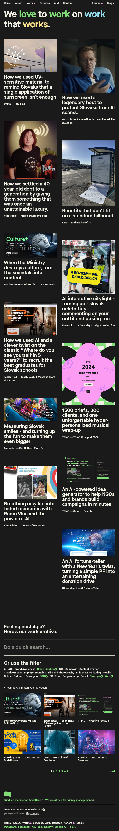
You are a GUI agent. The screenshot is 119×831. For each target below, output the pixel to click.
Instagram (10, 827)
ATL (10, 669)
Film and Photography (61, 672)
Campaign (71, 669)
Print (58, 676)
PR (51, 676)
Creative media (13, 672)
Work (30, 3)
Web (107, 676)
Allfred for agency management (73, 800)
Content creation (89, 669)
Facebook (24, 827)
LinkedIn (60, 827)
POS (42, 676)
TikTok (71, 827)
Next (112, 771)
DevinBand (34, 800)
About (18, 3)
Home (7, 3)
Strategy (95, 676)
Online (8, 676)
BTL (61, 669)
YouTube (37, 827)
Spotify (48, 827)
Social (84, 676)
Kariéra (96, 3)
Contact (67, 3)
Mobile (107, 672)
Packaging (31, 676)
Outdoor (18, 676)
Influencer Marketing (88, 672)
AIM (56, 3)
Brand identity (45, 669)
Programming (71, 676)
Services (45, 3)
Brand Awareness (25, 669)
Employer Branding (35, 672)
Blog (109, 3)
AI (5, 669)
